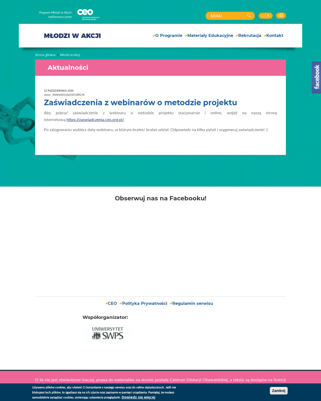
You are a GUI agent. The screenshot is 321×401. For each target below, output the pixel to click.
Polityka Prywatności (144, 303)
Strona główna (45, 55)
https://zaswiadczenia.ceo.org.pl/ (95, 119)
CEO (112, 303)
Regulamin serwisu (192, 303)
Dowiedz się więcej (138, 397)
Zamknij (278, 391)
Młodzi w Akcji (70, 55)
